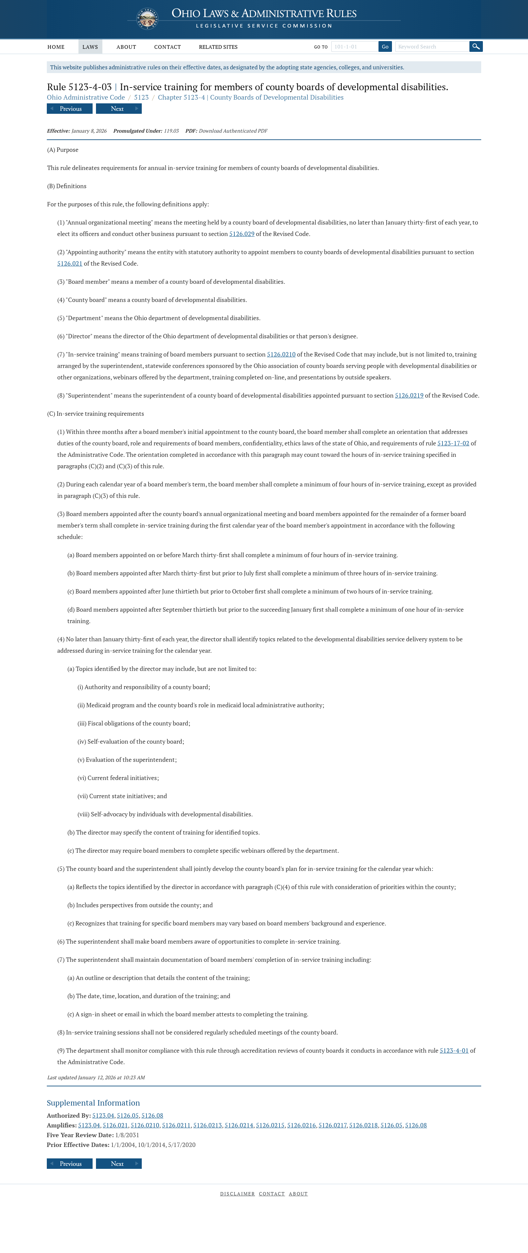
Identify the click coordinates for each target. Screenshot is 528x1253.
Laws (90, 46)
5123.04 (103, 1115)
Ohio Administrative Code (86, 97)
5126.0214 (239, 1125)
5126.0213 (207, 1125)
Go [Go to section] (385, 46)
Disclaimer (237, 1193)
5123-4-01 (454, 1050)
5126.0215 (270, 1125)
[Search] (476, 46)
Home (56, 46)
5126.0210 (281, 354)
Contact (167, 46)
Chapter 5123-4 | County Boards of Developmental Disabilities (251, 97)
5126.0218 (363, 1125)
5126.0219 (409, 395)
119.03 (171, 130)
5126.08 (152, 1115)
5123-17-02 (453, 443)
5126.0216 (301, 1125)
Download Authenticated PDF (233, 130)
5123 (141, 97)
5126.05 (128, 1115)
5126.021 (69, 263)
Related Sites (218, 46)
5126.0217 (332, 1125)
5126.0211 (176, 1125)
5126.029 (242, 234)
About (126, 46)
